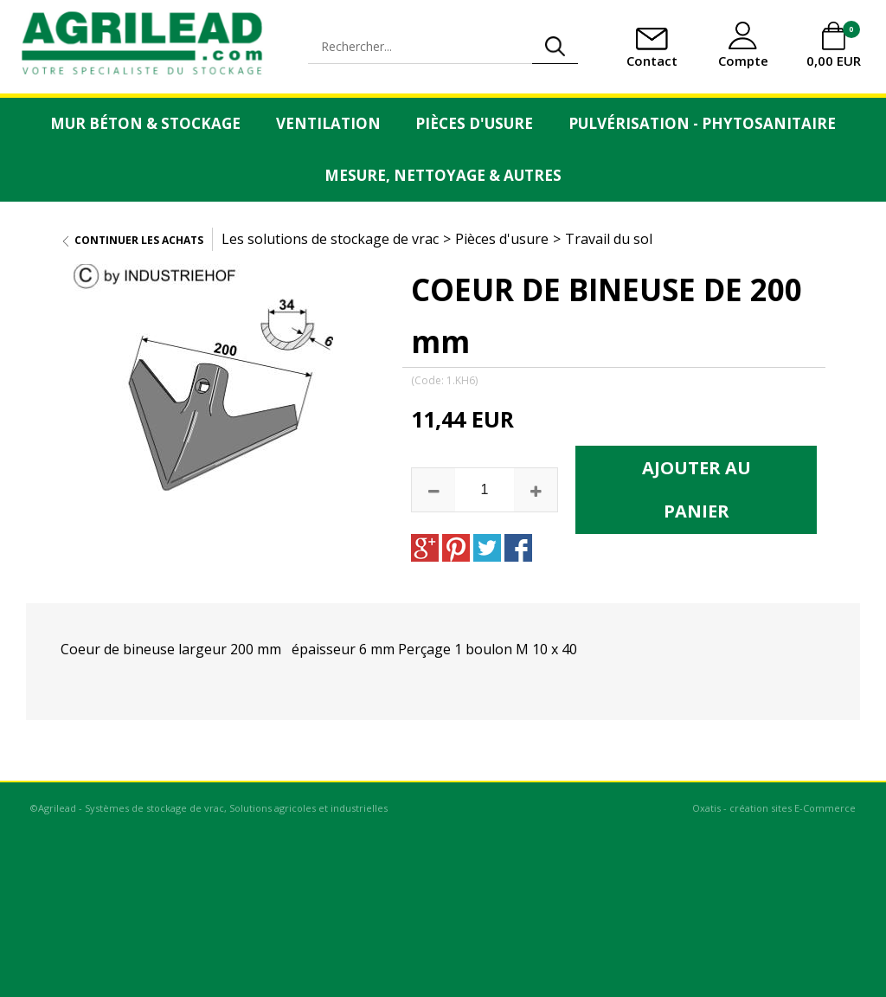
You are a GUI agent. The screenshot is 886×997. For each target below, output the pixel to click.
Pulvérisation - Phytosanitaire (702, 123)
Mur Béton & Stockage (145, 123)
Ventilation (328, 123)
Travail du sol (608, 238)
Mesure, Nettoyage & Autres (443, 175)
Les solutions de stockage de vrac (330, 238)
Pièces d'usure (474, 123)
